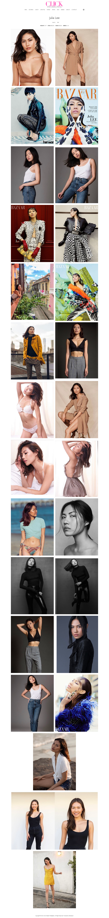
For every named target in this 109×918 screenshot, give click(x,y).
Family (48, 10)
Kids (58, 10)
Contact (74, 10)
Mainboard (71, 915)
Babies (62, 10)
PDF (58, 22)
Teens (53, 10)
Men (26, 10)
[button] (52, 22)
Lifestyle (42, 10)
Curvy (37, 10)
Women (31, 10)
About (68, 10)
